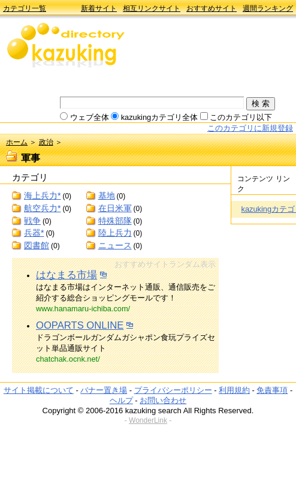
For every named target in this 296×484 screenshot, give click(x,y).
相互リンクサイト (151, 8)
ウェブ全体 (89, 117)
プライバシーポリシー (173, 390)
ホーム (17, 142)
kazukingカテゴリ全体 (159, 117)
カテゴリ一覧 (24, 8)
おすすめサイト (211, 8)
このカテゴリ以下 (241, 117)
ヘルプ (121, 400)
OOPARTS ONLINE (79, 325)
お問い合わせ (163, 400)
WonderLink (148, 420)
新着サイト (99, 8)
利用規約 (234, 390)
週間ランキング (268, 8)
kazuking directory (66, 46)
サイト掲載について (39, 390)
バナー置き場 (103, 390)
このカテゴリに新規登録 (250, 128)
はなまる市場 (66, 275)
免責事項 (272, 390)
